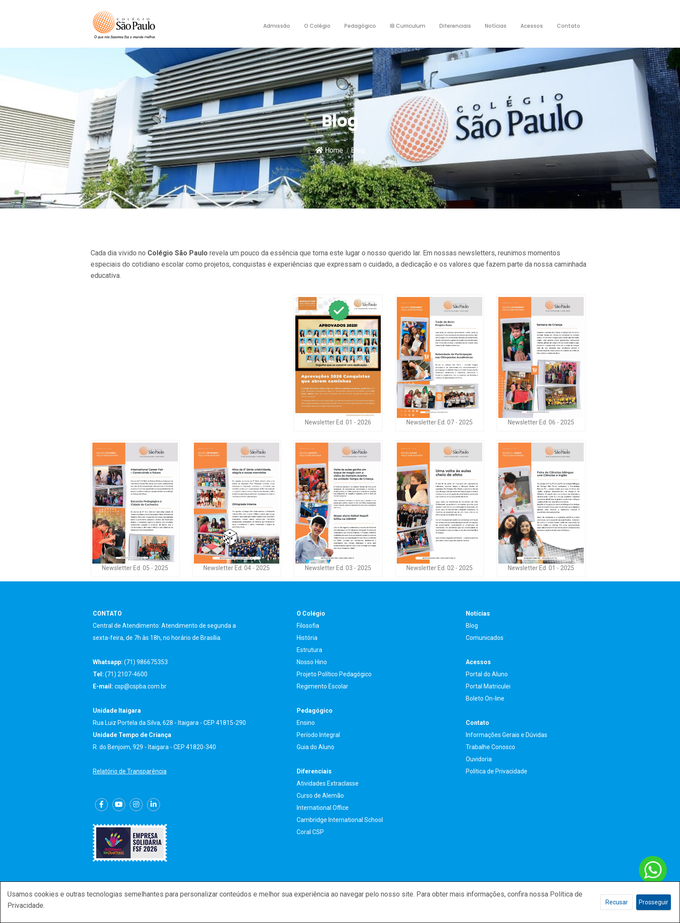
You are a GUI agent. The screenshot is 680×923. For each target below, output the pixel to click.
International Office (323, 807)
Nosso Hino (312, 662)
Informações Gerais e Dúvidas (506, 734)
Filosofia (308, 625)
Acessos (531, 25)
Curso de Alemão (320, 795)
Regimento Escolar (322, 686)
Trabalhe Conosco (490, 747)
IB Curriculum (407, 25)
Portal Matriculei (488, 686)
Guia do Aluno (315, 747)
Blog (472, 625)
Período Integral (318, 734)
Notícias (496, 25)
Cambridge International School (340, 819)
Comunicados (484, 637)
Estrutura (309, 649)
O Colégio (317, 25)
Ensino (306, 722)
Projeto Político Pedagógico (334, 674)
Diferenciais (455, 25)
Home (329, 150)
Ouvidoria (479, 759)
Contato (568, 25)
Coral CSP (310, 831)
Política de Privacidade (496, 771)
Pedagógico (360, 25)
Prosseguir (653, 902)
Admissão (276, 25)
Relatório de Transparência (130, 771)
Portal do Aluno (487, 674)
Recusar (616, 902)
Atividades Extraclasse (328, 783)
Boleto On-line (485, 698)
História (307, 637)
